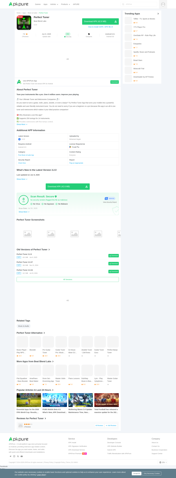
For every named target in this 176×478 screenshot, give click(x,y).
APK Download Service (76, 450)
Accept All (136, 473)
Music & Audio (32, 13)
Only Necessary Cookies (152, 473)
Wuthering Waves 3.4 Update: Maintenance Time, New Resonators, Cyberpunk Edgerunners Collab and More (80, 411)
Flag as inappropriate (76, 163)
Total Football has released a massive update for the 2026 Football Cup (106, 411)
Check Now (22, 163)
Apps (24, 13)
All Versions (67, 279)
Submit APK (111, 450)
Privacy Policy (48, 462)
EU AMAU (74, 462)
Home (19, 13)
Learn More (41, 475)
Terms (68, 462)
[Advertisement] (68, 59)
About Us (155, 442)
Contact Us (156, 446)
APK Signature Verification (77, 446)
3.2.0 (21, 139)
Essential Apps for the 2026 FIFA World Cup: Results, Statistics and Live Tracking (28, 411)
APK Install (72, 442)
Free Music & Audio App (26, 155)
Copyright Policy (59, 462)
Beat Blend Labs (40, 21)
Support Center (157, 453)
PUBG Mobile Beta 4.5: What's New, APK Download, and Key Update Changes (54, 411)
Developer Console (114, 442)
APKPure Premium (75, 453)
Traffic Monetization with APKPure (119, 453)
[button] (67, 35)
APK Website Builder (114, 446)
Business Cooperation (159, 450)
